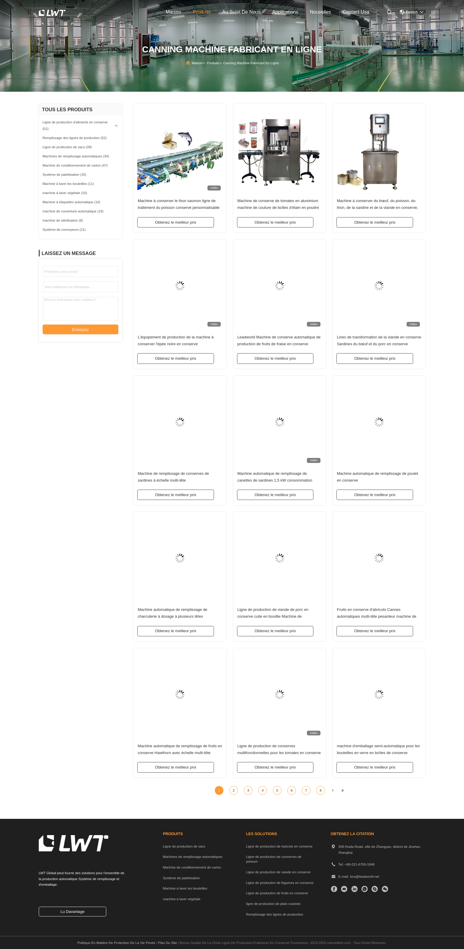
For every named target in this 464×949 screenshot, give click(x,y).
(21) (64, 229)
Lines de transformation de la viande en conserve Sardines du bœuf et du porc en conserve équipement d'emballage (379, 343)
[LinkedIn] (354, 888)
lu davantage (72, 911)
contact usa (356, 11)
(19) (73, 211)
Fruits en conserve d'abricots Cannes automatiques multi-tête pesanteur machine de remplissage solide (376, 615)
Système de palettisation (181, 878)
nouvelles (320, 11)
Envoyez (80, 329)
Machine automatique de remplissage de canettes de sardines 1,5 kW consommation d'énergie (274, 479)
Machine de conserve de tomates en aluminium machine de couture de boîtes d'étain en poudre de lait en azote (278, 207)
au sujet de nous (241, 11)
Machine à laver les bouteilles (185, 888)
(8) (63, 220)
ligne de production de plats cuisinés (273, 904)
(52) (75, 138)
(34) (76, 156)
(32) (64, 174)
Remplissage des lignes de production (274, 914)
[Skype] (374, 888)
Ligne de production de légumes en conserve (279, 883)
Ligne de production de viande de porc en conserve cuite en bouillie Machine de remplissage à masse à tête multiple (272, 615)
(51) (75, 125)
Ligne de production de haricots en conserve (279, 846)
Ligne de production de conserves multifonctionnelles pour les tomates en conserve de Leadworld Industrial (279, 752)
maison (173, 11)
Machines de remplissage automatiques (192, 856)
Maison (197, 63)
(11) (68, 183)
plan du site (167, 943)
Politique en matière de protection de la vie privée (116, 943)
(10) (65, 193)
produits (202, 11)
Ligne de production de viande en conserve (278, 872)
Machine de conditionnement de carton (192, 867)
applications (285, 11)
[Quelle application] (364, 888)
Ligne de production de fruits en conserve (277, 893)
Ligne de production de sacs (184, 846)
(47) (75, 165)
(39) (67, 147)
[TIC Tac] (344, 888)
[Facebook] (334, 888)
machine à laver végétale (181, 899)
